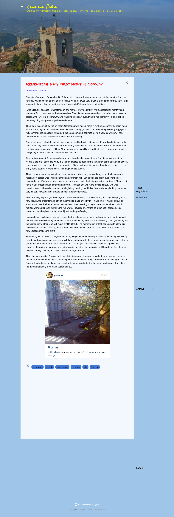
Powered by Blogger (87, 504)
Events (49, 367)
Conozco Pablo (42, 6)
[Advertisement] (155, 58)
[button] (127, 83)
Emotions (37, 367)
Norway (95, 367)
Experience (62, 367)
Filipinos (76, 367)
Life (85, 367)
